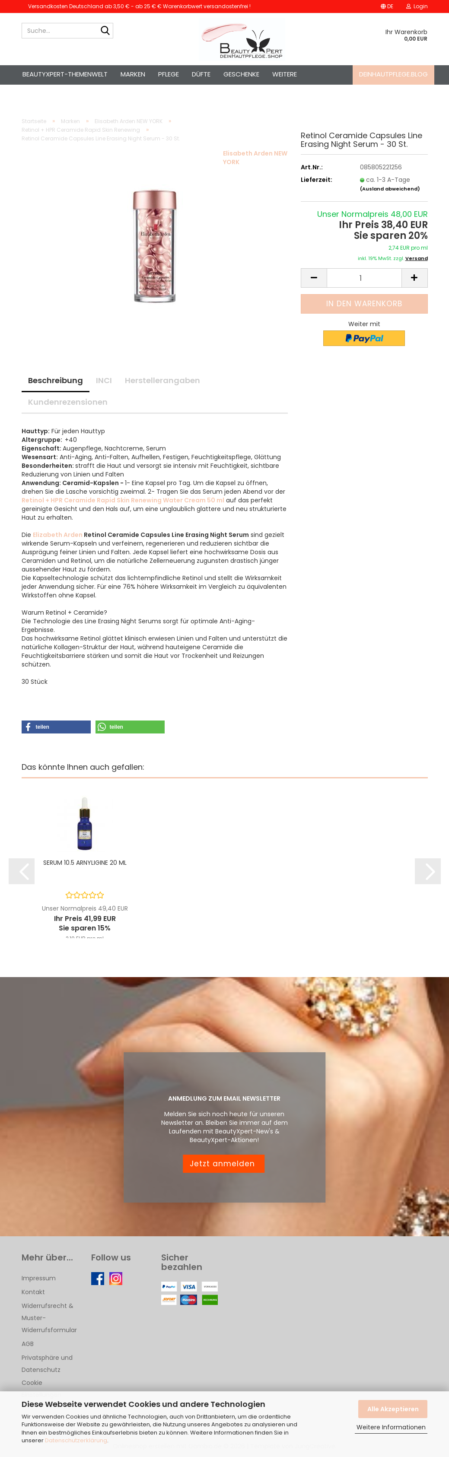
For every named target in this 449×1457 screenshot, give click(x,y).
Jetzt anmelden (224, 1164)
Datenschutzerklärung (76, 1440)
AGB (28, 1344)
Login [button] (417, 6)
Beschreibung (55, 380)
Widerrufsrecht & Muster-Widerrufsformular (49, 1317)
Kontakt (33, 1292)
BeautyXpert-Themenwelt (65, 74)
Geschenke (241, 74)
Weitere (284, 74)
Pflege (168, 74)
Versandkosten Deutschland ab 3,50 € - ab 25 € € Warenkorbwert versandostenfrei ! (139, 6)
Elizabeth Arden (58, 534)
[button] (387, 6)
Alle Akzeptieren (393, 1409)
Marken (133, 74)
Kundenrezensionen (68, 402)
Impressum (39, 1278)
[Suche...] (105, 31)
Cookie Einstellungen (41, 1388)
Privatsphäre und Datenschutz (47, 1363)
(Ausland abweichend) (390, 188)
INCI (104, 380)
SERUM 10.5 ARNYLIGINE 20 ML (85, 862)
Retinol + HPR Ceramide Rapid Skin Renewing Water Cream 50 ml (123, 500)
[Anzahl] (364, 278)
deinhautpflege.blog (393, 74)
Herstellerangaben (162, 380)
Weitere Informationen (391, 1427)
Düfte (201, 74)
